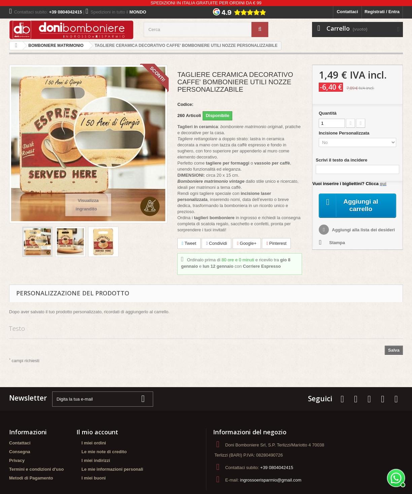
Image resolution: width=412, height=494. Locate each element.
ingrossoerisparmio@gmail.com (270, 480)
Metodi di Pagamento (31, 478)
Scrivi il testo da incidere (341, 160)
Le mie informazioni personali (112, 469)
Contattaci (347, 11)
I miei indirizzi (95, 460)
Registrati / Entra (382, 11)
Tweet (189, 243)
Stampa (337, 243)
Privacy (17, 460)
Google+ (246, 243)
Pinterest (276, 243)
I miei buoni (93, 478)
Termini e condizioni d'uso (36, 469)
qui (383, 183)
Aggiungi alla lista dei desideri (363, 230)
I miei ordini (93, 442)
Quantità (328, 113)
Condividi (216, 243)
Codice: (185, 104)
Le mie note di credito (104, 451)
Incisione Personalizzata (345, 133)
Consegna (19, 451)
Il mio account (97, 432)
